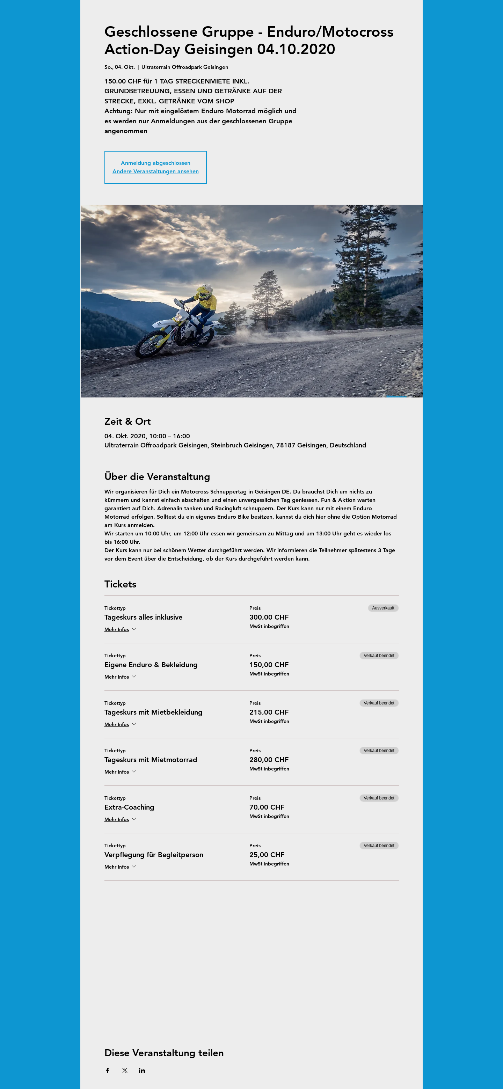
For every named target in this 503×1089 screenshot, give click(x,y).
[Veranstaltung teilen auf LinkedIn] (142, 1070)
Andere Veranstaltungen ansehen (155, 171)
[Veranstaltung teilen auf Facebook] (107, 1070)
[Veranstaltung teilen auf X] (125, 1070)
